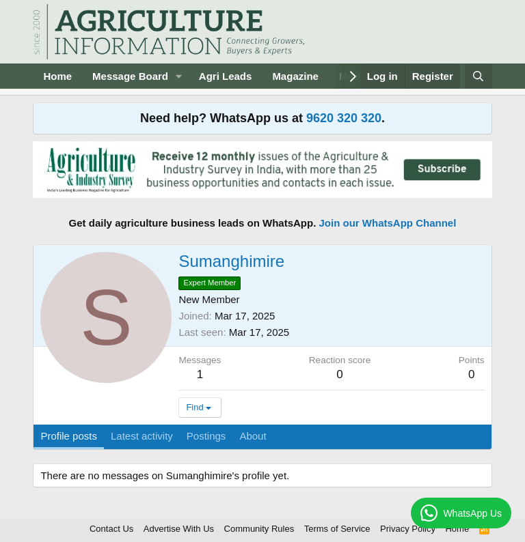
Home (57, 76)
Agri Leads (225, 76)
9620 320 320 (343, 118)
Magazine (295, 76)
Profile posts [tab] (68, 436)
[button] (179, 76)
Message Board (130, 76)
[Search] (478, 76)
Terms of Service (337, 529)
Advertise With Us (179, 529)
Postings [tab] (206, 436)
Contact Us (111, 529)
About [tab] (252, 436)
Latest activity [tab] (142, 436)
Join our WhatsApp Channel (388, 223)
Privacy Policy (407, 529)
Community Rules (259, 529)
